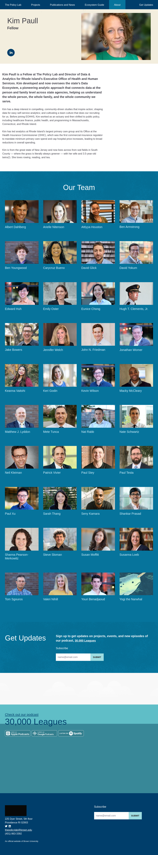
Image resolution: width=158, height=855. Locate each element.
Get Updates (146, 5)
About (117, 5)
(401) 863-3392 (13, 833)
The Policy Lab (13, 5)
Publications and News (62, 5)
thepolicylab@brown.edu (18, 830)
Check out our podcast (23, 715)
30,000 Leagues (86, 640)
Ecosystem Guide (94, 5)
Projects (35, 5)
